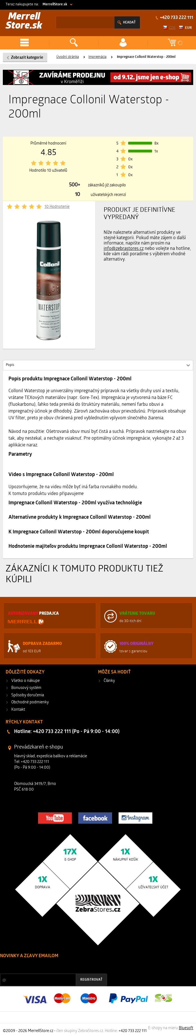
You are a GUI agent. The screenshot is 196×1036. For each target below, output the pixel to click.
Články (109, 681)
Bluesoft (186, 1028)
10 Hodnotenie (57, 207)
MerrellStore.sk (55, 4)
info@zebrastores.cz (124, 249)
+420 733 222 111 (176, 18)
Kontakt (18, 710)
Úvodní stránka (67, 57)
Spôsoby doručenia (27, 695)
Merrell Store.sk (24, 21)
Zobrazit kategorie (27, 58)
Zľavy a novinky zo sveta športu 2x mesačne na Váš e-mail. (49, 967)
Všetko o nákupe (25, 681)
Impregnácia (97, 57)
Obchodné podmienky (30, 702)
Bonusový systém (26, 688)
